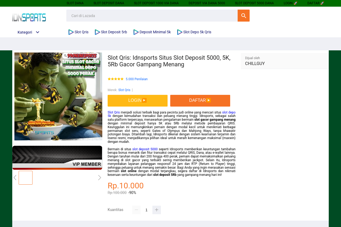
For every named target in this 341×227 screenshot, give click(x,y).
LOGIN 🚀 (291, 3)
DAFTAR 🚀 (315, 3)
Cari (244, 16)
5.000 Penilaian (137, 79)
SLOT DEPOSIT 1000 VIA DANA (156, 3)
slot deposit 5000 (145, 149)
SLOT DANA (75, 3)
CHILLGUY (255, 63)
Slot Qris (124, 90)
